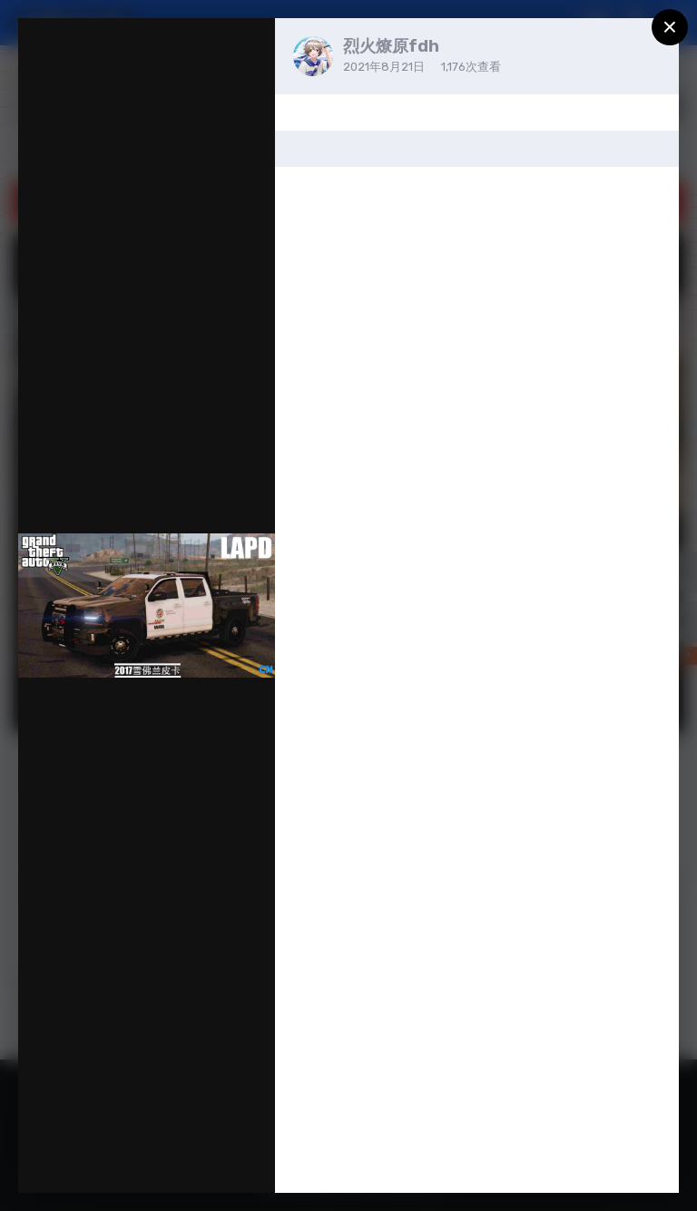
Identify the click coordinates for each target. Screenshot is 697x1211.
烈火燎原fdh (391, 46)
